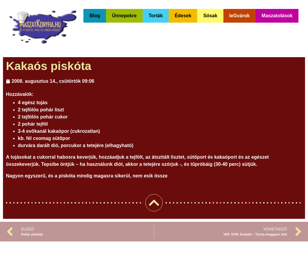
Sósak (210, 15)
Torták (156, 15)
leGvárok (239, 15)
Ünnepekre (124, 15)
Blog (94, 15)
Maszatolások (277, 15)
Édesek (183, 15)
